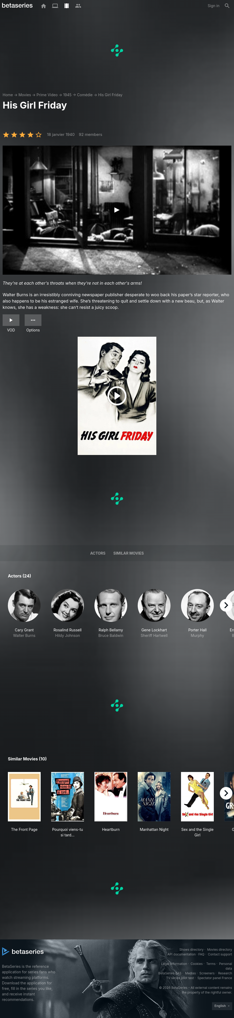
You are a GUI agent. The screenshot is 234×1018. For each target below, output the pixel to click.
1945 (67, 95)
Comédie (85, 95)
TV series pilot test (180, 978)
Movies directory (219, 950)
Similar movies (128, 553)
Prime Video (46, 95)
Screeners (207, 973)
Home (8, 95)
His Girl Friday (110, 95)
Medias (190, 973)
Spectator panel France (214, 978)
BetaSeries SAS (170, 973)
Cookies (197, 964)
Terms (210, 964)
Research (225, 973)
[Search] (227, 6)
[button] (24, 622)
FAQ (201, 954)
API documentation (181, 954)
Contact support (220, 954)
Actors (97, 553)
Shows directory (191, 950)
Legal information (174, 964)
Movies (24, 95)
